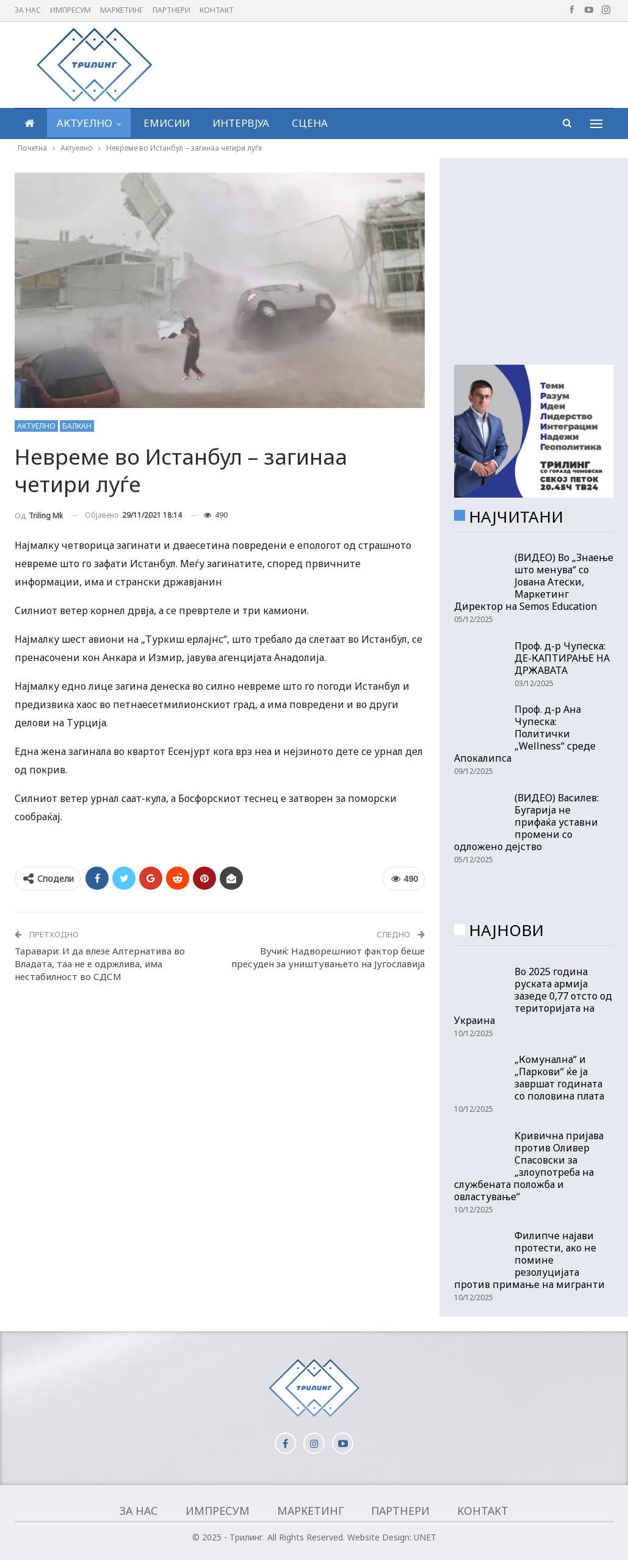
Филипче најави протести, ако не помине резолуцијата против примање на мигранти (529, 1260)
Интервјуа (240, 123)
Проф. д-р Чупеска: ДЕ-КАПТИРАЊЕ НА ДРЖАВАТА (562, 658)
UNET (425, 1537)
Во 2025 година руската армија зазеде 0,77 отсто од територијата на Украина (533, 996)
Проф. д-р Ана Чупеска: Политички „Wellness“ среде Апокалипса (525, 734)
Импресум (70, 10)
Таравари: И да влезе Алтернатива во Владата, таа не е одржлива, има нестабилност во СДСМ (100, 963)
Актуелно (84, 123)
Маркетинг (121, 10)
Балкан (77, 426)
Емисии (166, 123)
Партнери (171, 10)
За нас (28, 10)
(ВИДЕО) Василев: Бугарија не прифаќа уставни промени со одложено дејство (526, 822)
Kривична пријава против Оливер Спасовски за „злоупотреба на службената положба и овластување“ (529, 1166)
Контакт (217, 10)
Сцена (310, 123)
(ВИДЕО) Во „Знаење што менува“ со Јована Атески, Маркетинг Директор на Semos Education (533, 582)
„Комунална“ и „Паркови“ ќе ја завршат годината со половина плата (559, 1078)
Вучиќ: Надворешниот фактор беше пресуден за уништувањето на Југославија (328, 957)
